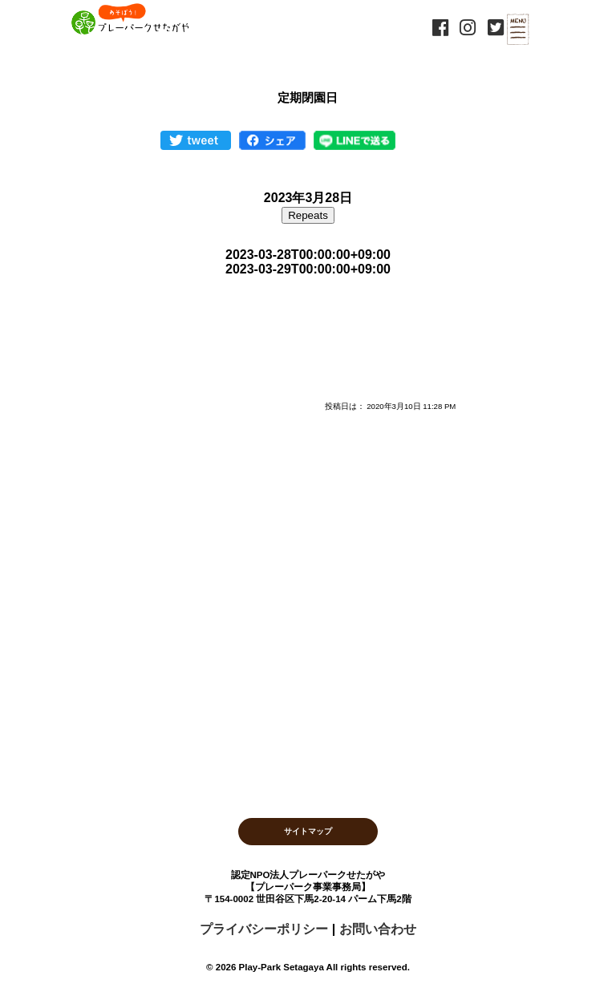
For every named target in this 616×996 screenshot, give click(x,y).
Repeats (308, 215)
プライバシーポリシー (264, 929)
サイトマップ (308, 831)
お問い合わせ (377, 929)
